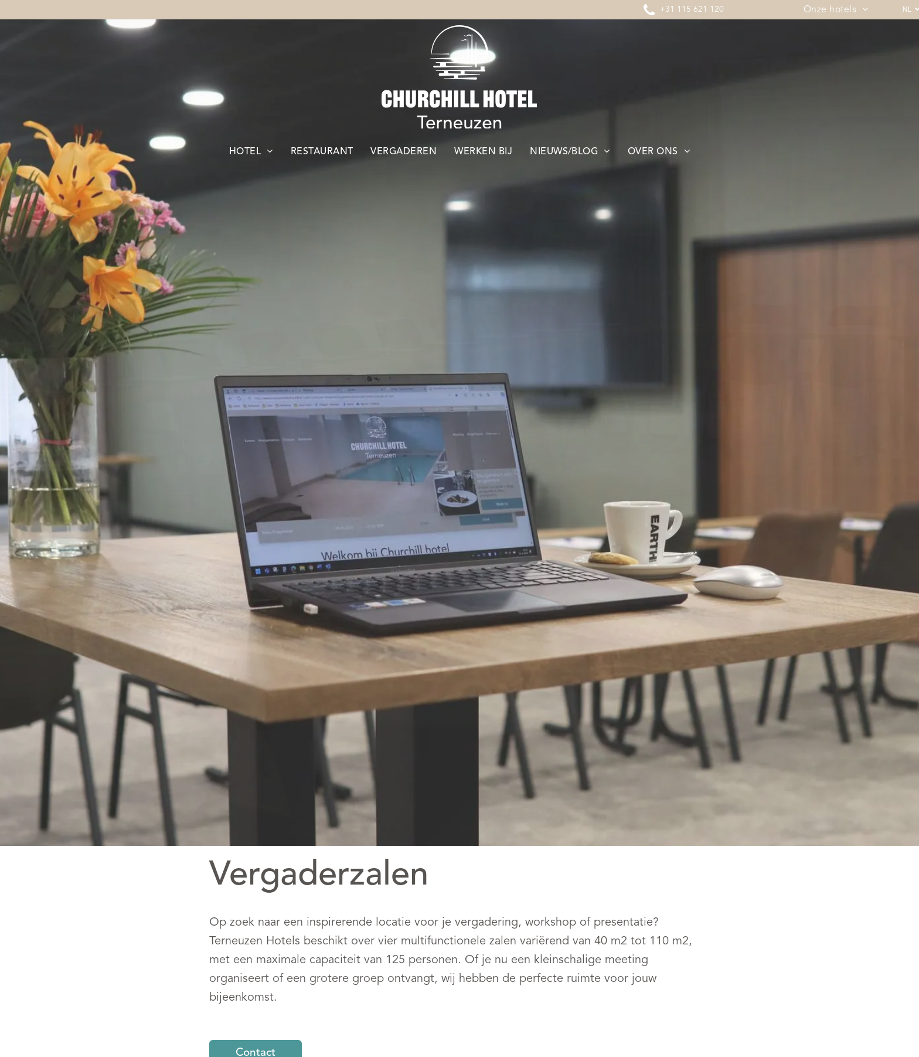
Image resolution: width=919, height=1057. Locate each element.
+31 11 (673, 9)
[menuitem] (836, 9)
